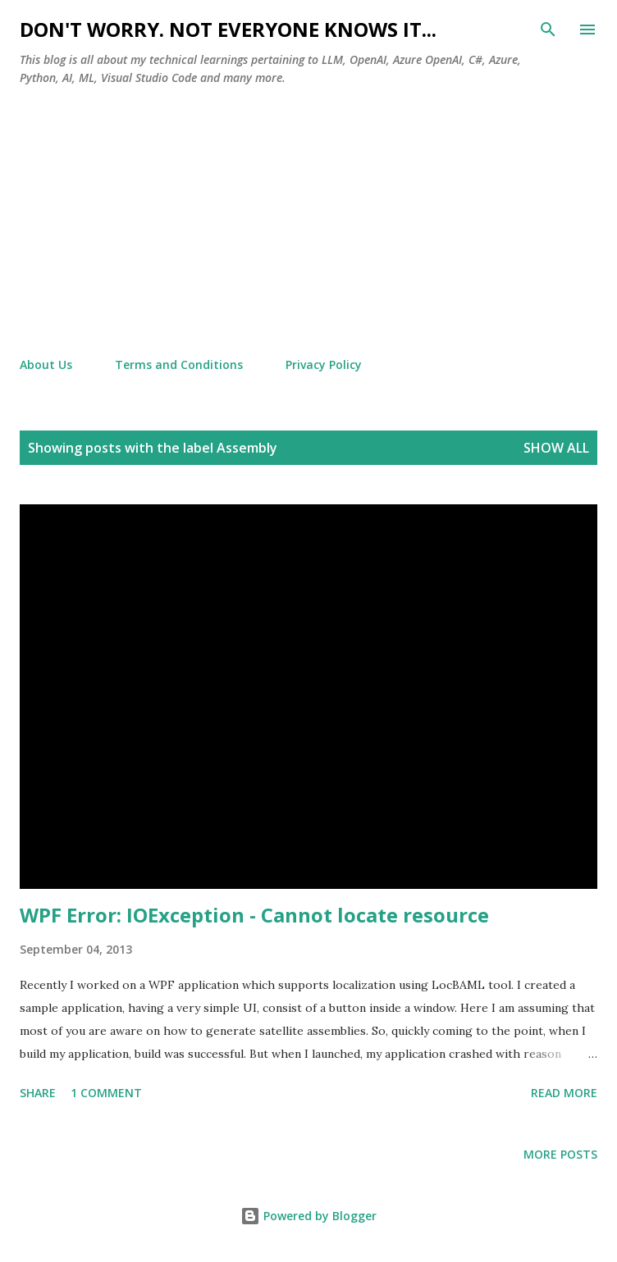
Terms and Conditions (179, 364)
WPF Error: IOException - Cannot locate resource (254, 914)
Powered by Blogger (308, 1215)
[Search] (548, 29)
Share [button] (38, 1092)
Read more (564, 1092)
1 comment (106, 1092)
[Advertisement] (308, 222)
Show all (556, 448)
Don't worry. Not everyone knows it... (228, 29)
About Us (46, 364)
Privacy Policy (324, 364)
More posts (560, 1154)
